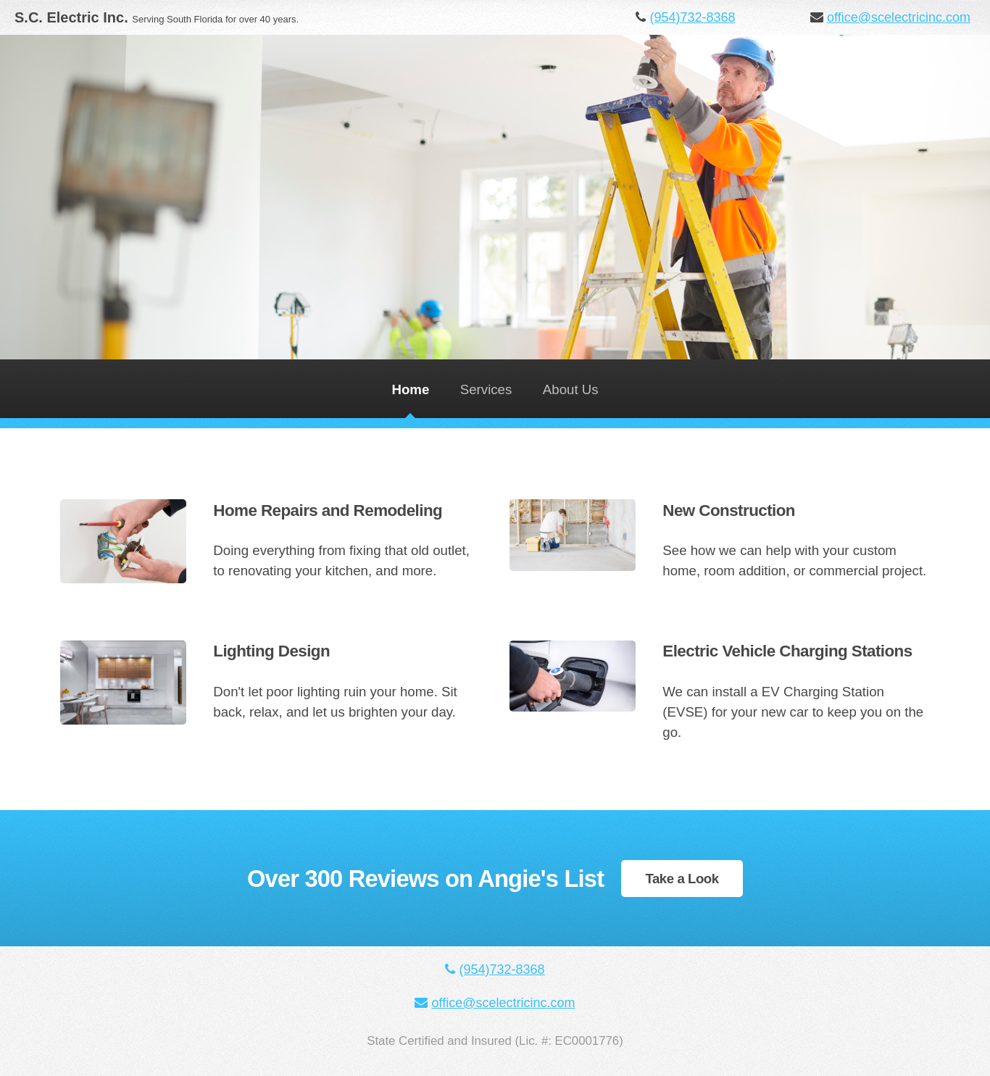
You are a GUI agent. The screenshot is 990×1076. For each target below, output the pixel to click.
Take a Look (681, 878)
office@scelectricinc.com (898, 17)
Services (486, 389)
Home (410, 389)
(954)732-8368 (692, 17)
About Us (571, 389)
